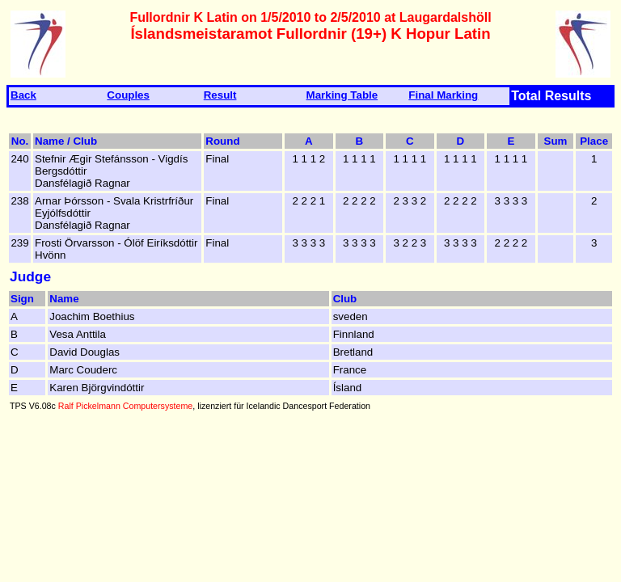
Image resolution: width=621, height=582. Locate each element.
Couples (128, 95)
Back (23, 95)
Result (220, 95)
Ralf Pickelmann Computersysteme (125, 406)
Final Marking (443, 95)
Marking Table (342, 95)
